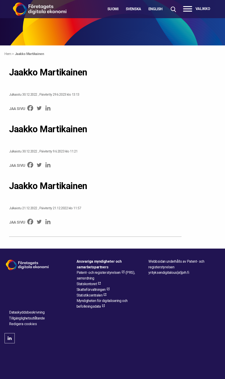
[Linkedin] (48, 108)
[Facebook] (30, 108)
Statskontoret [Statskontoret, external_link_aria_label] (87, 284)
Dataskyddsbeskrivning (27, 312)
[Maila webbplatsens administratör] (168, 272)
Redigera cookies (23, 324)
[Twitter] (39, 108)
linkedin (10, 338)
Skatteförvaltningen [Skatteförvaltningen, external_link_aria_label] (91, 289)
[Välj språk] (135, 9)
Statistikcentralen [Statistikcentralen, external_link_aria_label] (90, 295)
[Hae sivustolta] (173, 9)
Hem (8, 54)
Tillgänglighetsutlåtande (27, 318)
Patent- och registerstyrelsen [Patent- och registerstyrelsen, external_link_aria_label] (99, 272)
